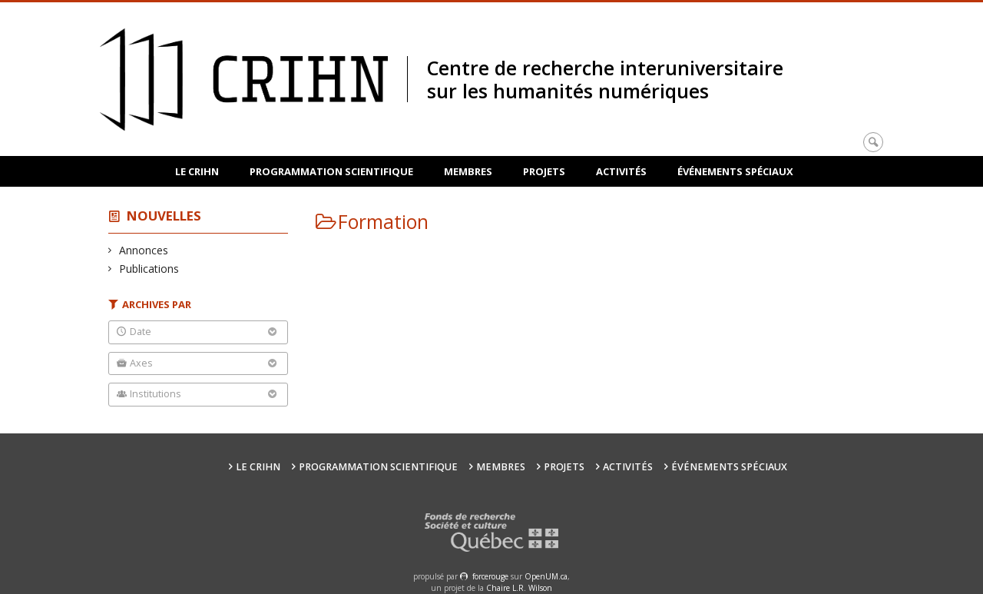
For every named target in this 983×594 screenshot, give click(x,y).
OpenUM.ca (546, 576)
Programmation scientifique (331, 171)
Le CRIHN (197, 171)
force (490, 576)
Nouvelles (164, 215)
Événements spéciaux (735, 171)
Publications (149, 268)
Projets (544, 171)
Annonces (144, 250)
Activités (621, 171)
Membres (468, 171)
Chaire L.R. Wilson (519, 587)
